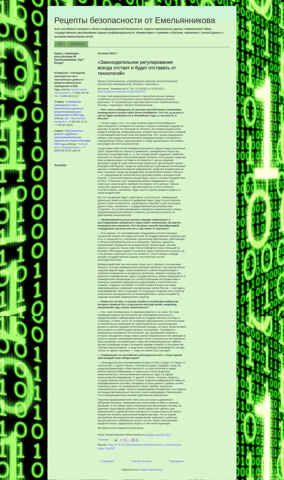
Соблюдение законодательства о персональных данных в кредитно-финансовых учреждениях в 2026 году (68, 108)
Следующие (107, 461)
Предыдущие (176, 461)
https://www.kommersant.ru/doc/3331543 (121, 91)
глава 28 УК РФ (115, 444)
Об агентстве (77, 44)
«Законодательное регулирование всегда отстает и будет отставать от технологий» (137, 67)
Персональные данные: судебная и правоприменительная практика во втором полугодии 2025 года (72, 137)
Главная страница (141, 461)
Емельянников (134, 444)
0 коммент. (103, 439)
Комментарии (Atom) (151, 469)
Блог (60, 44)
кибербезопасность (153, 444)
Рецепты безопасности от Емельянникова (134, 20)
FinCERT (110, 448)
